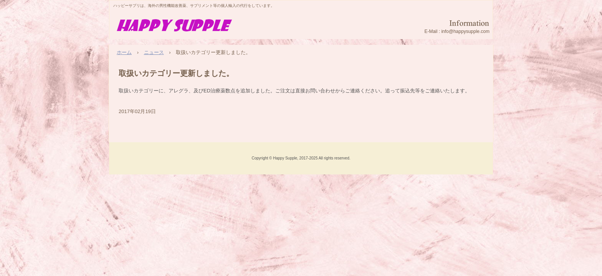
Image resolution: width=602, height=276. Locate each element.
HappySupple (176, 26)
